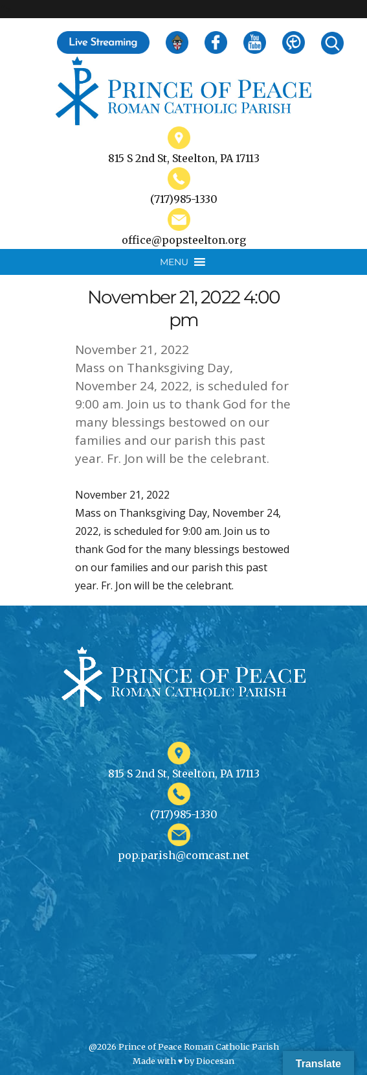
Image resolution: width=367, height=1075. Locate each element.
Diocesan (215, 1061)
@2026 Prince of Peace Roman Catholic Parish (184, 1046)
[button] (174, 262)
